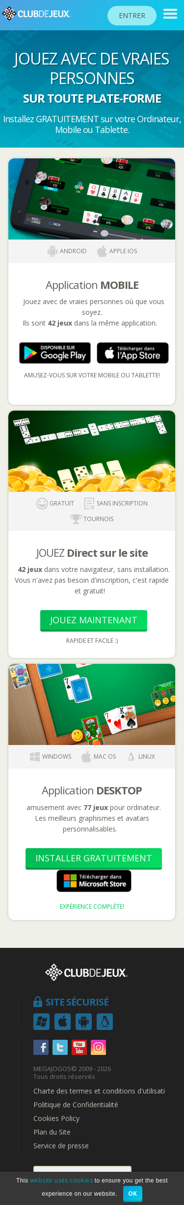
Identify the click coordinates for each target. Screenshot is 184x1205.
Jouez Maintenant (93, 620)
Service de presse (61, 1145)
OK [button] (132, 1193)
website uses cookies (61, 1180)
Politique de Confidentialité (75, 1104)
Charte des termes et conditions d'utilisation (103, 1091)
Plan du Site (52, 1132)
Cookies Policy (56, 1118)
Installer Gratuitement (93, 858)
